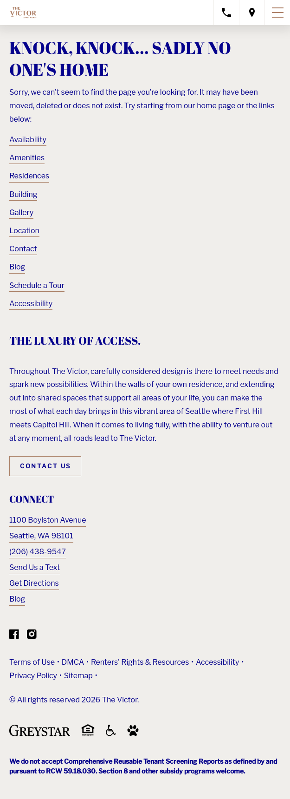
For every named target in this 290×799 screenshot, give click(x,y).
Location (24, 230)
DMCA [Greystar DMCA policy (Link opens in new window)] (73, 662)
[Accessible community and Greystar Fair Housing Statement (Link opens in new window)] (111, 733)
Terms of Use (32, 662)
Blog (17, 266)
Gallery (21, 212)
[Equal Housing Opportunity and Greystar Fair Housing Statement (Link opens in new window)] (88, 734)
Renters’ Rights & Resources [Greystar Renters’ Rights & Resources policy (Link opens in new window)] (140, 662)
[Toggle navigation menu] (277, 12)
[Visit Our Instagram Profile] (32, 636)
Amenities (27, 157)
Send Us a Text (34, 567)
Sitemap (78, 675)
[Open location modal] (252, 12)
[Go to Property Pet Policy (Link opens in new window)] (133, 733)
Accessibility (30, 303)
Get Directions (34, 583)
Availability (27, 139)
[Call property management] (226, 12)
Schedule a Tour (36, 285)
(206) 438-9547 (37, 551)
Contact (23, 248)
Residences (29, 175)
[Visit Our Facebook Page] (14, 636)
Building (23, 194)
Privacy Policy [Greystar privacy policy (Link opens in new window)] (33, 675)
